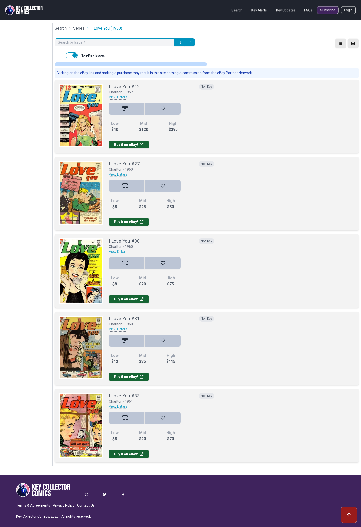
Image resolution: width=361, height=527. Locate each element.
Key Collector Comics (32, 516)
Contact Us (86, 505)
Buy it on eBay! (128, 145)
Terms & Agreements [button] (33, 505)
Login (348, 10)
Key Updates (286, 10)
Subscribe (328, 10)
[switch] (72, 55)
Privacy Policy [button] (63, 505)
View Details (118, 97)
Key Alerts (259, 10)
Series (79, 28)
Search (237, 10)
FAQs (308, 10)
